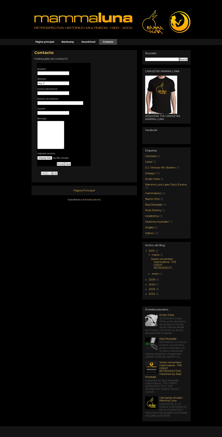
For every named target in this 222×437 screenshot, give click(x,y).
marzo (156, 254)
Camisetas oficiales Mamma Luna (170, 399)
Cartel (148, 161)
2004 (152, 284)
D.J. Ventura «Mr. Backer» (160, 167)
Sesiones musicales (157, 221)
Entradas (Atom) (92, 199)
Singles (149, 227)
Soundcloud (88, 41)
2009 (152, 279)
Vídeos (149, 233)
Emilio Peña (152, 179)
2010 (152, 250)
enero (156, 273)
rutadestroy (152, 216)
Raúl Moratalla (153, 204)
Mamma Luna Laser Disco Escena (166, 184)
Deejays (150, 173)
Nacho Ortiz (152, 199)
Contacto (108, 41)
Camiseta (151, 156)
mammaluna (153, 193)
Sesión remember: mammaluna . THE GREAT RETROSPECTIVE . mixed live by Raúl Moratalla (163, 370)
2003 (152, 289)
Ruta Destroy (153, 210)
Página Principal (84, 190)
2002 (152, 293)
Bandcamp (68, 41)
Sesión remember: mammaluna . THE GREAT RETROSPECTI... (163, 263)
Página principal (44, 41)
